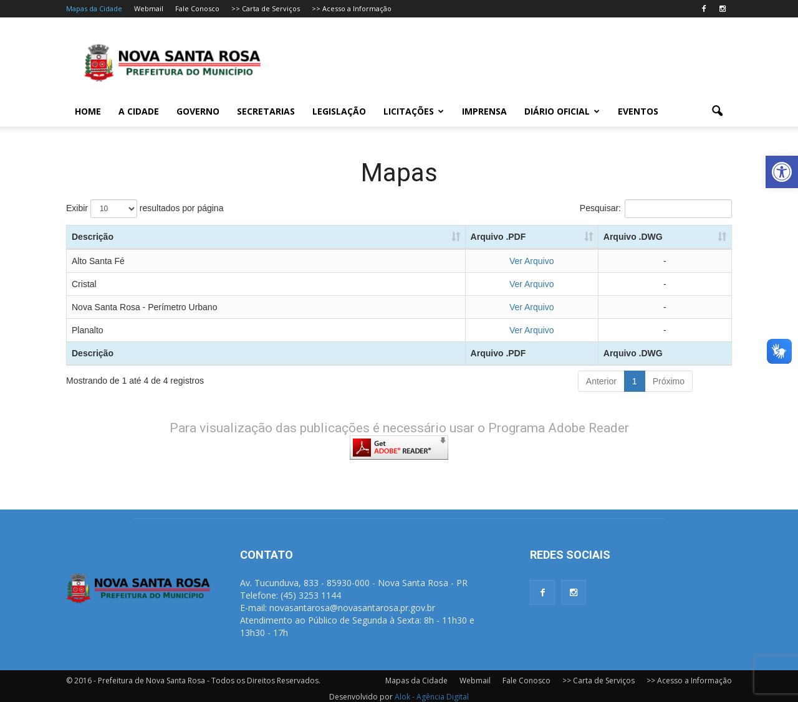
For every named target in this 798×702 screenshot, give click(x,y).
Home (88, 111)
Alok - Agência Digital (432, 696)
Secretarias (266, 111)
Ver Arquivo (531, 261)
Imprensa (484, 111)
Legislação (339, 111)
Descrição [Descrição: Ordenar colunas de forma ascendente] (92, 237)
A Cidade (138, 111)
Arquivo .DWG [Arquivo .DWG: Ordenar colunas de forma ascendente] (633, 237)
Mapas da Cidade (94, 8)
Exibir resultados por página (144, 208)
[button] (782, 172)
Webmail (148, 8)
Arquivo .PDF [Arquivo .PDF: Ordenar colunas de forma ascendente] (498, 237)
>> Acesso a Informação (352, 8)
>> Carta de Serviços (265, 8)
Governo (197, 111)
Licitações (413, 111)
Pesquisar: (656, 208)
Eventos (638, 111)
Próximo (669, 381)
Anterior (601, 381)
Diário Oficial (562, 111)
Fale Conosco (197, 8)
